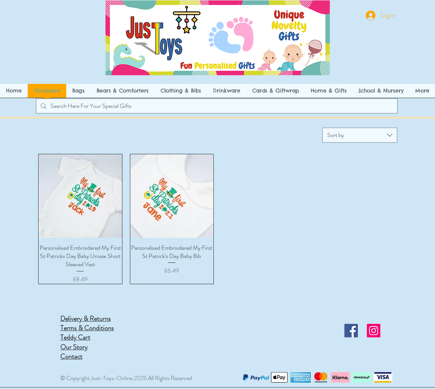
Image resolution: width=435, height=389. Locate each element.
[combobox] (359, 135)
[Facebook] (351, 330)
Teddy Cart (75, 337)
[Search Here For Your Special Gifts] (216, 106)
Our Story (74, 347)
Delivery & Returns (85, 318)
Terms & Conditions (87, 328)
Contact (71, 356)
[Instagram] (373, 330)
